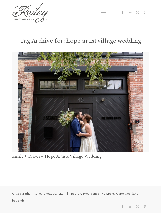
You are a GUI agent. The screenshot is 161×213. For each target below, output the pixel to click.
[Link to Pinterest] (145, 12)
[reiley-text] (67, 13)
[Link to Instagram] (130, 12)
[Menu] (103, 13)
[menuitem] (103, 13)
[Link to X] (137, 12)
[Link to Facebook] (122, 12)
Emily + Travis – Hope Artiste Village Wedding (57, 156)
